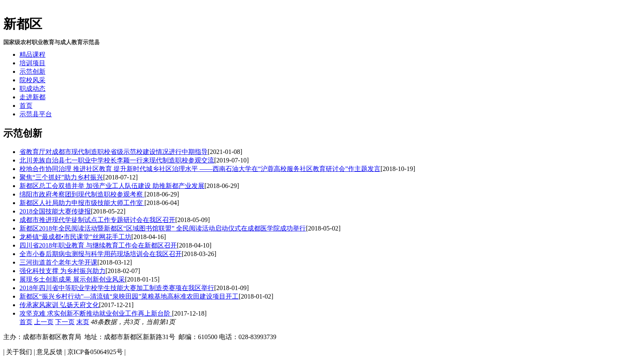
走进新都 (32, 97)
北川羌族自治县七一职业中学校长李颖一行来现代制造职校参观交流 (116, 160)
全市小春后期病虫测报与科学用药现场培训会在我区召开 (100, 253)
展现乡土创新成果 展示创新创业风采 (72, 279)
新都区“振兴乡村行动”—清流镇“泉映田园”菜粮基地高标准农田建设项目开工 (128, 296)
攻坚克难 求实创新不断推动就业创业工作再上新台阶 (95, 313)
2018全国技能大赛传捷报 (55, 211)
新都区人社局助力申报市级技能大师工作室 (81, 202)
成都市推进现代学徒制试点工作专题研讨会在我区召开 (97, 219)
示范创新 (32, 71)
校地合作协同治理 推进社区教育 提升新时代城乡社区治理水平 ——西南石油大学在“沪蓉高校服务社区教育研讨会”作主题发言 (199, 168)
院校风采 (32, 80)
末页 (82, 321)
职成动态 (32, 88)
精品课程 (32, 54)
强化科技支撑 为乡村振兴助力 (62, 270)
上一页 (44, 321)
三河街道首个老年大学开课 (58, 262)
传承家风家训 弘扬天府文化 (59, 304)
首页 (25, 105)
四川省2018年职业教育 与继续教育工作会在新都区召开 (98, 245)
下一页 (65, 321)
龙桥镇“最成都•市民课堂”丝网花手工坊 (75, 236)
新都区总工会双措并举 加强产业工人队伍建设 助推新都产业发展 (111, 185)
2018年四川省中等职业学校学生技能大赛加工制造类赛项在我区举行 (116, 287)
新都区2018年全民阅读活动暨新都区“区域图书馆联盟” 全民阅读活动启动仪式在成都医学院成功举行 (162, 228)
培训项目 (32, 63)
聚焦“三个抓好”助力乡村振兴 (61, 177)
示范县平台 (35, 114)
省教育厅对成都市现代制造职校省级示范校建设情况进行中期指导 (113, 151)
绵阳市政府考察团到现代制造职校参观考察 (81, 194)
